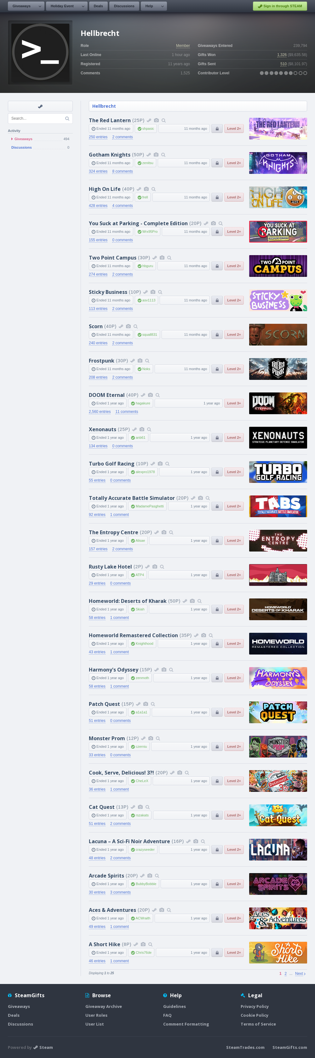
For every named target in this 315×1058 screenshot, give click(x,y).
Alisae (140, 540)
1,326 (282, 55)
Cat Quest (102, 807)
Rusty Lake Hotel (110, 566)
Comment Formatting (186, 1024)
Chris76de (144, 952)
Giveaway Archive (103, 1006)
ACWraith (142, 918)
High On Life (105, 189)
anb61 (141, 437)
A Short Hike (104, 944)
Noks (146, 369)
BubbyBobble (146, 884)
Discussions (124, 6)
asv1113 (149, 300)
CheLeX (142, 781)
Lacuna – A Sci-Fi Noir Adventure (129, 841)
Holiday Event (62, 6)
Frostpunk (101, 360)
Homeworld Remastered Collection (133, 635)
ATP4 (139, 575)
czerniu (141, 746)
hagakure (143, 403)
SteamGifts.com (289, 1047)
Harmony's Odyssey (113, 669)
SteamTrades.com (245, 1047)
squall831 (149, 334)
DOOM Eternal (107, 395)
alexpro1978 (145, 472)
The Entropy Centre (113, 532)
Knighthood (144, 643)
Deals (98, 6)
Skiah (140, 609)
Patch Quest (104, 704)
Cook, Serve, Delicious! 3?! (121, 772)
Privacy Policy (255, 1006)
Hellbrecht (104, 106)
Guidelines (174, 1006)
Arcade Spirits (106, 875)
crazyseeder (145, 849)
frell (145, 197)
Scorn (96, 326)
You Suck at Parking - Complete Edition (138, 223)
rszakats (142, 815)
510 (283, 64)
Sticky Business (108, 292)
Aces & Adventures (112, 909)
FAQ (167, 1015)
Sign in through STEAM (280, 6)
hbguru (147, 266)
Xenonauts (102, 429)
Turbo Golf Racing (112, 463)
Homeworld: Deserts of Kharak (128, 601)
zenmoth (142, 678)
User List (94, 1024)
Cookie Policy (254, 1015)
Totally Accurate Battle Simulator (132, 498)
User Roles (96, 1015)
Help (149, 6)
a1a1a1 (141, 712)
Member (183, 45)
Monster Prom (107, 738)
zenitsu (147, 163)
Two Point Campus (112, 257)
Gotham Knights (109, 154)
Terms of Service (258, 1024)
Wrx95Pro (150, 231)
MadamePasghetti (150, 506)
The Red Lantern (110, 120)
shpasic (148, 128)
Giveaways (22, 6)
